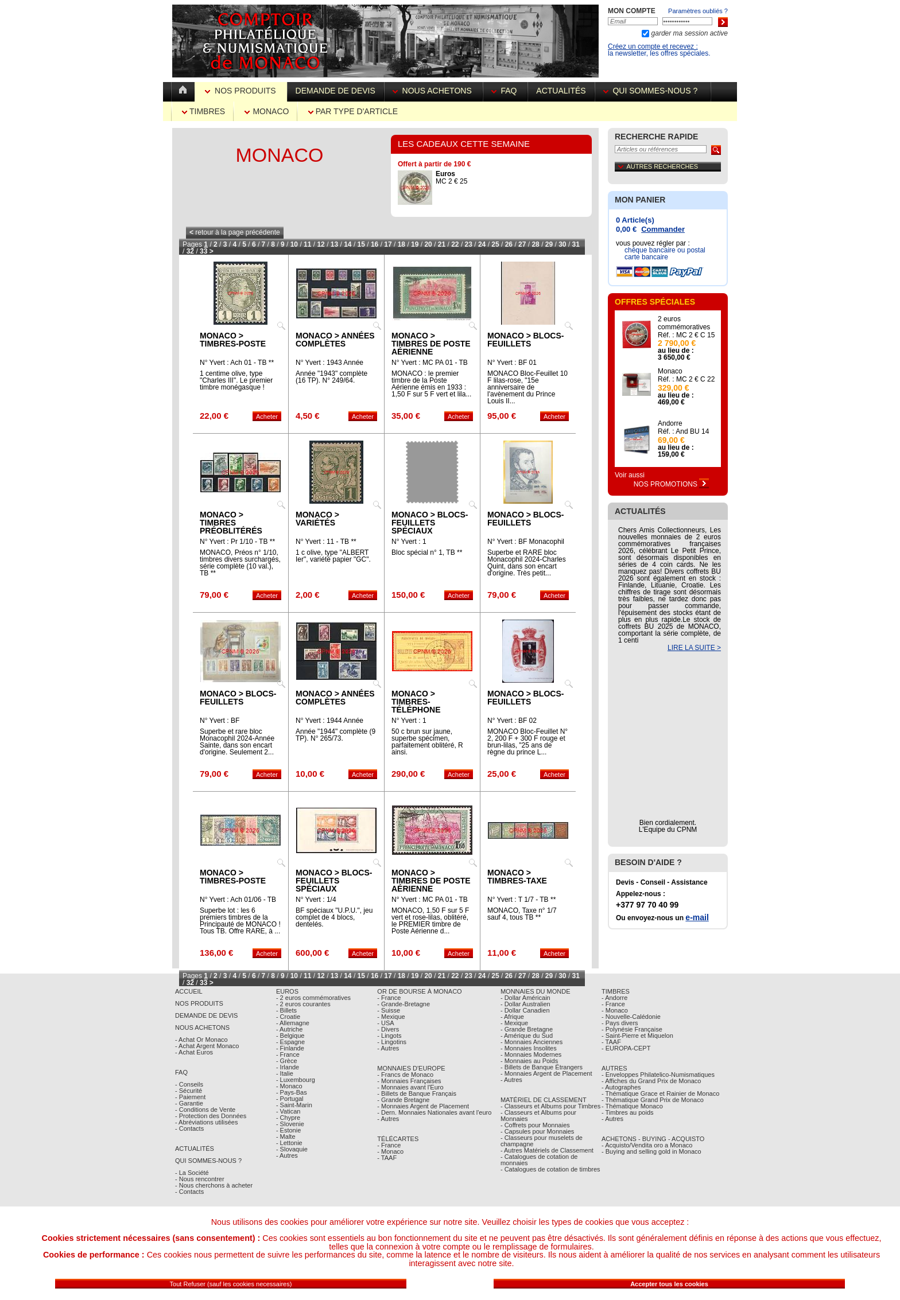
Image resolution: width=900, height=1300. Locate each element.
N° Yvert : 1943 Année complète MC (329, 366)
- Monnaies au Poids (529, 1060)
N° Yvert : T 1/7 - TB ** (521, 900)
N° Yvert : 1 (408, 542)
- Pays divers (620, 1022)
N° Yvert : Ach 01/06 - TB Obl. (238, 903)
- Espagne (290, 1041)
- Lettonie (289, 1142)
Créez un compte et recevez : (653, 46)
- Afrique (512, 1016)
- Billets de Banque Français (416, 1093)
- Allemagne (292, 1022)
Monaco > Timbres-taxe (517, 876)
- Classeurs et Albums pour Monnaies (538, 1115)
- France (288, 1054)
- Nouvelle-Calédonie (631, 1016)
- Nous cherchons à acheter (214, 1185)
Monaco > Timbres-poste (233, 339)
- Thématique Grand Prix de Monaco (653, 1099)
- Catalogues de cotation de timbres (550, 1169)
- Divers (388, 1029)
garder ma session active (688, 33)
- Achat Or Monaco (201, 1039)
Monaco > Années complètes (335, 339)
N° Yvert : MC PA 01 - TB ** (429, 366)
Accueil (189, 991)
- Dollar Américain (525, 997)
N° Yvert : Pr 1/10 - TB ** (237, 542)
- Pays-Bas (291, 1092)
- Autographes (621, 1087)
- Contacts (189, 1128)
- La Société (192, 1172)
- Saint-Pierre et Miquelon (637, 1035)
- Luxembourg (295, 1079)
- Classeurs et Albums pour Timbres (550, 1106)
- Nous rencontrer (199, 1179)
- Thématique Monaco (632, 1106)
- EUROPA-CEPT (626, 1048)
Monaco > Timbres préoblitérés (231, 522)
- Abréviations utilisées (206, 1122)
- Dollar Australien (525, 1004)
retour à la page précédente (234, 232)
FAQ (505, 90)
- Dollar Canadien (525, 1010)
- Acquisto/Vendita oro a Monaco (647, 1145)
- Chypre (288, 1117)
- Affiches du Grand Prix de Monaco (651, 1080)
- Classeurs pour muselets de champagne (542, 1140)
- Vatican (288, 1111)
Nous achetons (433, 90)
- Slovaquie (292, 1149)
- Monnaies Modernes (531, 1054)
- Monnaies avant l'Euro (410, 1087)
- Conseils (189, 1084)
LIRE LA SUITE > (694, 648)
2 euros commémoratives (684, 323)
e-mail (696, 917)
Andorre (670, 423)
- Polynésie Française (632, 1029)
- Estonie (288, 1130)
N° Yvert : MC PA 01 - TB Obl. (429, 903)
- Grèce (286, 1060)
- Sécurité (188, 1090)
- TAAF (387, 1157)
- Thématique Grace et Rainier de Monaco (660, 1093)
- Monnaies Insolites (529, 1048)
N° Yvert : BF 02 (512, 721)
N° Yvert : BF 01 (512, 363)
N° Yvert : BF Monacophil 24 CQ (525, 545)
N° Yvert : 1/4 (316, 900)
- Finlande (290, 1048)
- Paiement (190, 1096)
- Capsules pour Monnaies (537, 1131)
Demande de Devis (206, 1015)
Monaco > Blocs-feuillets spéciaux (429, 522)
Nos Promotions (671, 484)
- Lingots (389, 1035)
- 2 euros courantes (303, 1004)
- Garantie (189, 1103)
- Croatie (288, 1016)
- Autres (287, 1155)
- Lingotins (391, 1041)
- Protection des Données (210, 1115)
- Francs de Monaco (405, 1074)
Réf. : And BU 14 (683, 431)
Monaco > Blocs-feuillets (525, 339)
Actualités (560, 90)
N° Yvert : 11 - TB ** (326, 542)
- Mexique (391, 1016)
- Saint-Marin (294, 1105)
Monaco (267, 111)
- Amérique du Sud (527, 1035)
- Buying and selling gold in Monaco (651, 1151)
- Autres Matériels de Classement (547, 1150)
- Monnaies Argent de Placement (423, 1106)
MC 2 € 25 (451, 177)
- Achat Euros (194, 1052)
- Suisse (388, 1010)
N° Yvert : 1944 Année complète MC (329, 724)
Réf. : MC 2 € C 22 (686, 379)
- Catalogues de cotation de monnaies (539, 1159)
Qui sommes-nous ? (652, 90)
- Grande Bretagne (403, 1099)
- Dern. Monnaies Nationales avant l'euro (434, 1112)
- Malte (286, 1136)
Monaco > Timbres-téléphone (416, 701)
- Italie (284, 1073)
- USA (385, 1022)
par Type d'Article (353, 111)
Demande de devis (335, 90)
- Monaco (289, 1086)
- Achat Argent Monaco (207, 1045)
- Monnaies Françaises (409, 1080)
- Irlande (287, 1067)
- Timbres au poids (627, 1112)
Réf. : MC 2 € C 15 (686, 335)
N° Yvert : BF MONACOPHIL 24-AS (233, 724)
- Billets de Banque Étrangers (542, 1067)
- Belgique (290, 1035)
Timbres (203, 111)
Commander (663, 229)
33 (203, 251)
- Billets (286, 1010)
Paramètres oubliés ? (698, 10)
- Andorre (614, 997)
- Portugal (290, 1098)
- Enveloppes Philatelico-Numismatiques (658, 1074)
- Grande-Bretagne (403, 1004)
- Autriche (289, 1029)
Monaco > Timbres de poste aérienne (431, 343)
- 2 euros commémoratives (313, 997)
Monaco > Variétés (317, 518)
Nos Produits (241, 90)
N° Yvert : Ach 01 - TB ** (237, 363)
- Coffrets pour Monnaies (535, 1125)
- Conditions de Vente (205, 1109)
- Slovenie (290, 1123)
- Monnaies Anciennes (531, 1041)
